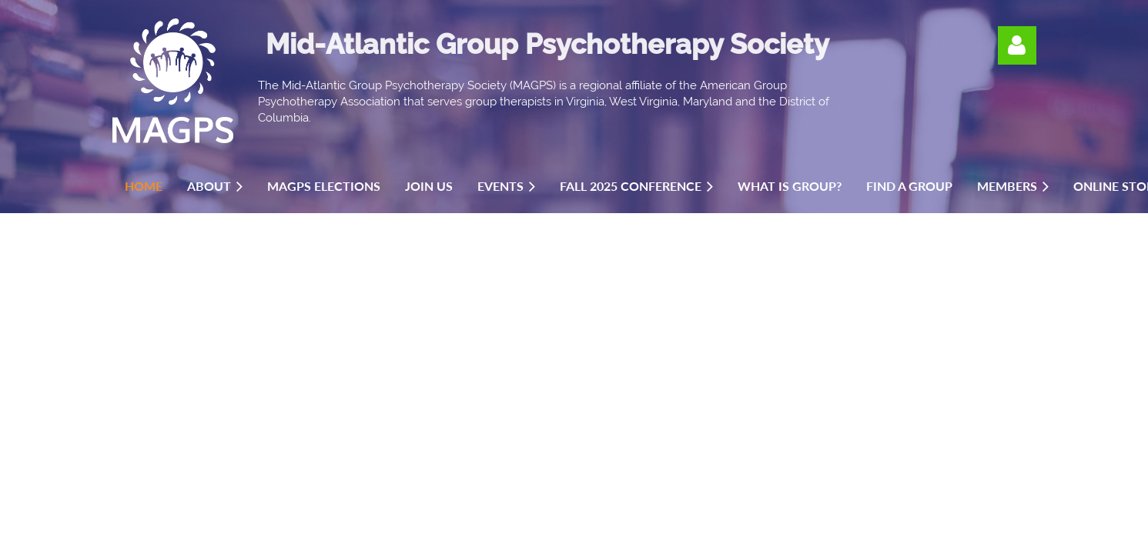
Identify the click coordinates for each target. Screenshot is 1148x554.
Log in (1017, 45)
